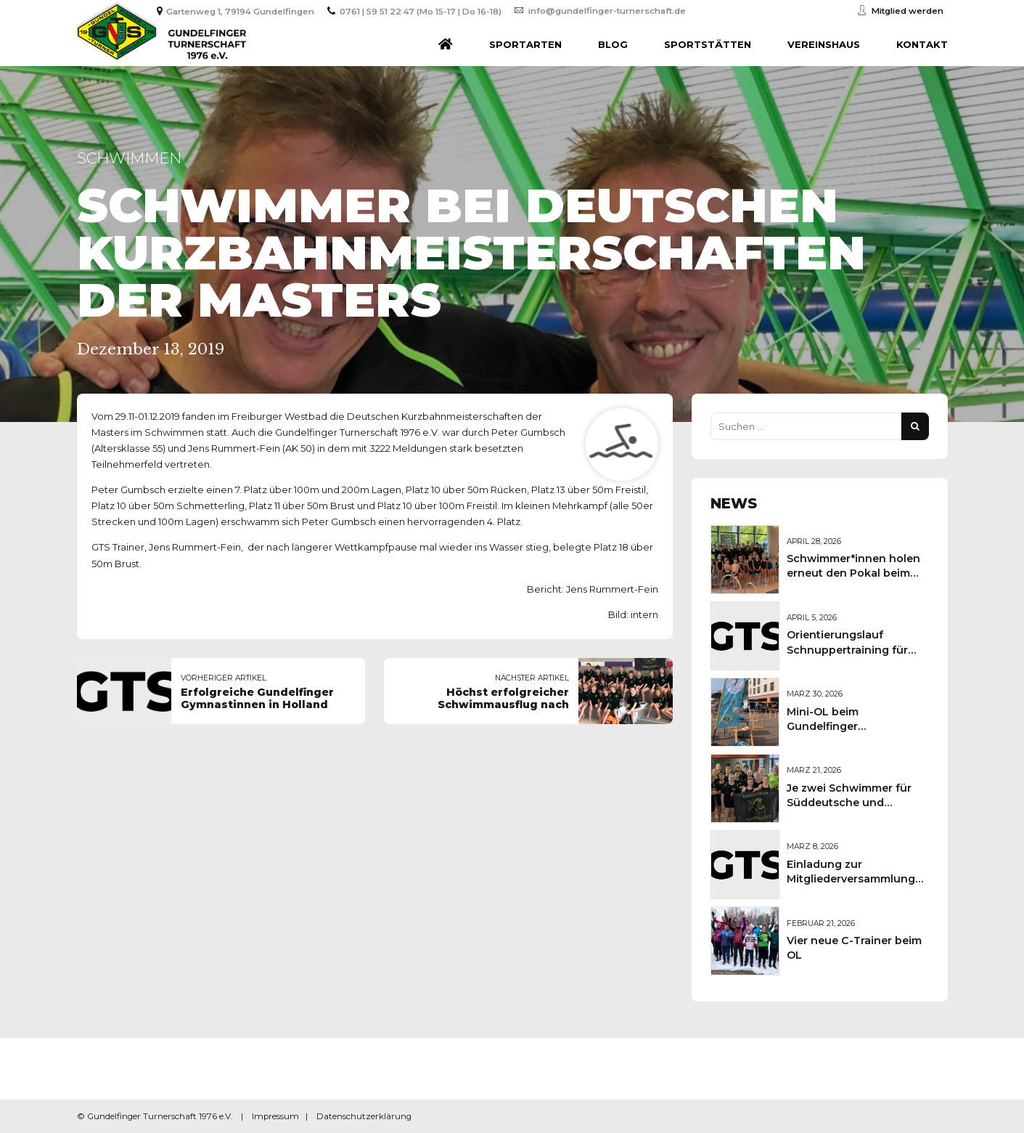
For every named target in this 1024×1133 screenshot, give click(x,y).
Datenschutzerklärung (363, 1116)
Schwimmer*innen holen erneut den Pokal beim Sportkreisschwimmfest (853, 573)
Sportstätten (707, 44)
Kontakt (922, 44)
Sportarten (525, 44)
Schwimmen (129, 158)
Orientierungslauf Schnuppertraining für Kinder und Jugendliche (852, 649)
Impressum (275, 1116)
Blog (613, 44)
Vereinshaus (823, 44)
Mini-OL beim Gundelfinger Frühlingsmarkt (828, 726)
